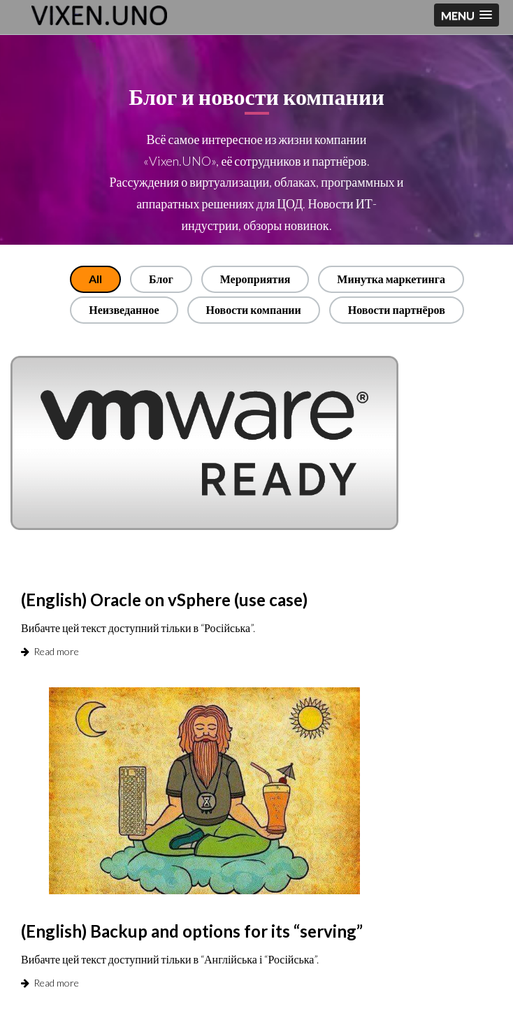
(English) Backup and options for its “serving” (192, 931)
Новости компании (253, 309)
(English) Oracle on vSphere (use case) (164, 599)
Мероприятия (255, 278)
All (95, 278)
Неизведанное (124, 309)
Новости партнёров (396, 309)
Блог (161, 278)
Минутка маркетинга (391, 278)
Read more (50, 651)
